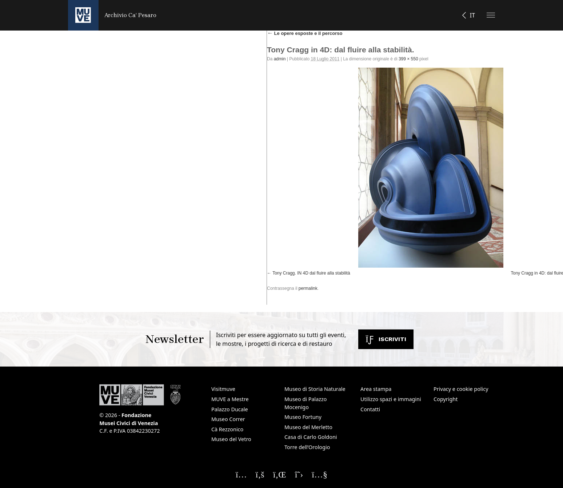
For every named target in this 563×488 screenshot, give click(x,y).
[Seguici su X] (299, 474)
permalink (308, 288)
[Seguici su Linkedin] (279, 474)
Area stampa (375, 388)
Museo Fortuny (303, 416)
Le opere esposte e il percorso (304, 33)
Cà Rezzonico (227, 429)
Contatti (370, 409)
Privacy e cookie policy (461, 388)
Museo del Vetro (231, 439)
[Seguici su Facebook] (260, 474)
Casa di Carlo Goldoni (310, 436)
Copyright (446, 399)
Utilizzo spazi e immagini (390, 399)
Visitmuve (223, 388)
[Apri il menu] (491, 15)
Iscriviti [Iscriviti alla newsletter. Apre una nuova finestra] (386, 339)
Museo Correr (228, 419)
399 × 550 (408, 58)
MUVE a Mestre (230, 399)
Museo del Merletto (308, 427)
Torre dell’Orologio (307, 447)
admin (280, 58)
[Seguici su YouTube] (319, 474)
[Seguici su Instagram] (241, 474)
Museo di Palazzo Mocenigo (305, 403)
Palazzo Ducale (229, 409)
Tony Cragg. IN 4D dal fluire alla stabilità (311, 273)
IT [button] (472, 15)
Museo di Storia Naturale (315, 388)
